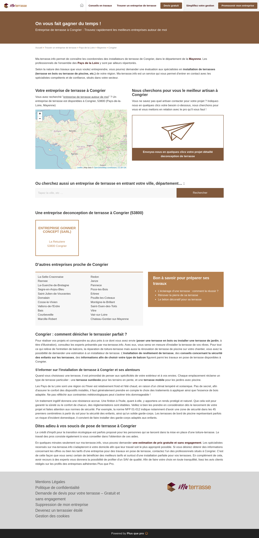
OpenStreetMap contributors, (106, 168)
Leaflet (79, 168)
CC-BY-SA (122, 168)
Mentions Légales (50, 482)
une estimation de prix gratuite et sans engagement (167, 442)
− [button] (40, 118)
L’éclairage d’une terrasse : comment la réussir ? (188, 291)
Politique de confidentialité (57, 487)
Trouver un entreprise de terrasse (60, 47)
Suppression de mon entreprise (61, 504)
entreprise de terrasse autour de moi (86, 96)
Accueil (38, 47)
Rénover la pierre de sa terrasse (178, 295)
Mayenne (101, 47)
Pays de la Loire (88, 63)
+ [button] (40, 114)
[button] (100, 5)
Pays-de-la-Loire (87, 47)
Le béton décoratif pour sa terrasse (180, 299)
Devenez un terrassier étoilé (59, 510)
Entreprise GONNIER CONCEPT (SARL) (57, 229)
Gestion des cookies (52, 516)
